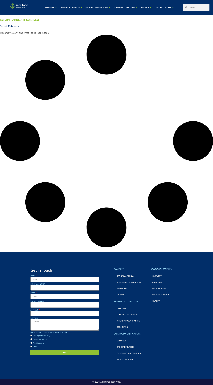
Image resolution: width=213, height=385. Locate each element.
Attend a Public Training (128, 321)
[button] (51, 7)
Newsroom (122, 288)
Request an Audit (125, 359)
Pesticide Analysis (160, 295)
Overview (121, 308)
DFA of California (125, 276)
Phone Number (37, 301)
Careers (120, 295)
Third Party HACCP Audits (129, 353)
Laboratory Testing (40, 339)
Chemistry (157, 282)
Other (35, 347)
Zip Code (34, 310)
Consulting (122, 327)
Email (33, 293)
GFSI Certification (125, 347)
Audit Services (38, 343)
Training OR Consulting (41, 336)
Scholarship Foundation (129, 282)
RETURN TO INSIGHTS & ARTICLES (19, 19)
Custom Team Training (127, 314)
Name (33, 276)
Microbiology (159, 288)
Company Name (37, 284)
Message (34, 318)
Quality (156, 301)
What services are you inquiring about (49, 333)
